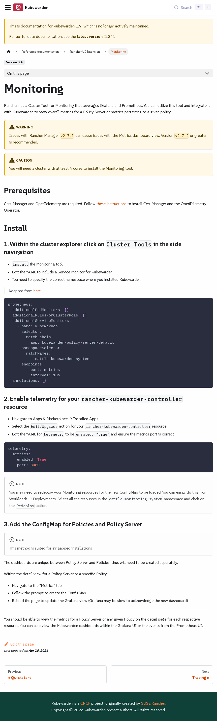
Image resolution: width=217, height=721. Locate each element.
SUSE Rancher (153, 703)
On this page (18, 73)
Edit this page (19, 644)
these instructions (111, 203)
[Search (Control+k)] (192, 7)
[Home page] (8, 51)
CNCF (85, 703)
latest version (90, 36)
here (37, 290)
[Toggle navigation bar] (7, 7)
